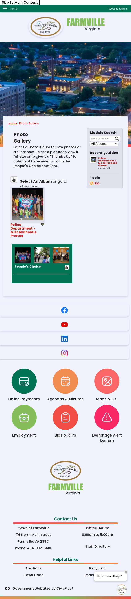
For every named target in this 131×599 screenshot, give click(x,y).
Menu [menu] (13, 9)
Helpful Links (65, 559)
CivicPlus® (64, 588)
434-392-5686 (39, 548)
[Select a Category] (104, 144)
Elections (33, 568)
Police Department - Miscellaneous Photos (23, 230)
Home (12, 123)
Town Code (33, 575)
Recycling (97, 568)
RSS (97, 183)
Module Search (103, 132)
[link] (118, 8)
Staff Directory (97, 546)
